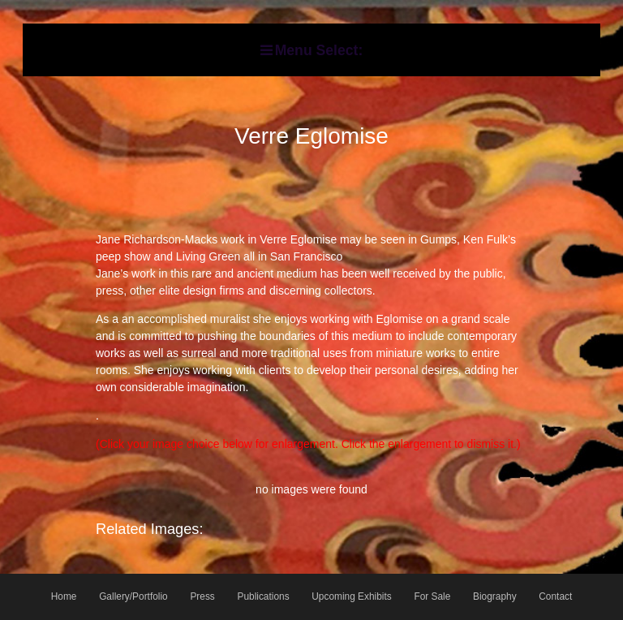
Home (64, 596)
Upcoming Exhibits (351, 596)
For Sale (432, 596)
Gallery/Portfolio (133, 596)
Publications (263, 596)
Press (202, 596)
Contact (555, 596)
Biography (495, 596)
